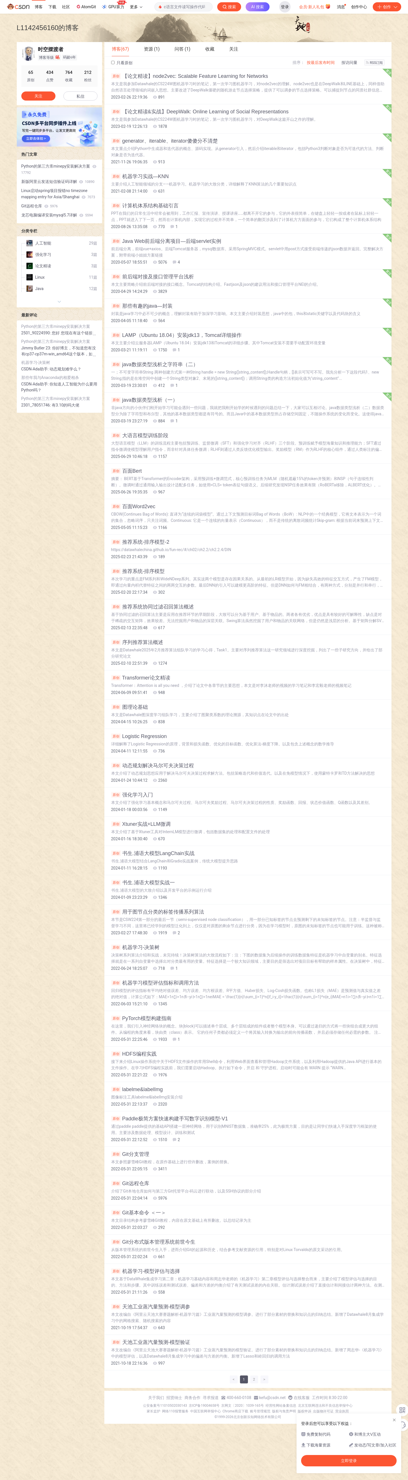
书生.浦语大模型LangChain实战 (152, 853)
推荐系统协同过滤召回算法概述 (152, 607)
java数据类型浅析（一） (144, 400)
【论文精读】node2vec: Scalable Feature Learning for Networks (189, 76)
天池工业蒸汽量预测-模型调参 (150, 1307)
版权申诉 (304, 1411)
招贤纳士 (174, 1397)
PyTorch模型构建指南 (141, 1018)
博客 (39, 7)
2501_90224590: (36, 333)
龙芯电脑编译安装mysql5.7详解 (57, 215)
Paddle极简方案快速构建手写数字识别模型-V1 (169, 1119)
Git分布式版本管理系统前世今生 (153, 1242)
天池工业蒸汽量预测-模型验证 (150, 1342)
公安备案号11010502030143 (165, 1406)
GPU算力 (114, 5)
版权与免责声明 (284, 1411)
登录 (285, 7)
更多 (136, 7)
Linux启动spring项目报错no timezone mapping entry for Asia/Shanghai (58, 193)
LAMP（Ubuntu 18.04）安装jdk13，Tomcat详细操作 (176, 335)
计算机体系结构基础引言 (145, 206)
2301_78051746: (36, 405)
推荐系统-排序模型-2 (140, 542)
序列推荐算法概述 (137, 642)
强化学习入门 (132, 795)
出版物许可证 (323, 1411)
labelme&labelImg (137, 1089)
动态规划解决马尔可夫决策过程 (152, 765)
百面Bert (126, 471)
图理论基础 (129, 707)
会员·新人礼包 (315, 6)
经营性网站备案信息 (281, 1406)
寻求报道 (211, 1397)
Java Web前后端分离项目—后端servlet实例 (166, 241)
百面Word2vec (133, 506)
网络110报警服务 (175, 1411)
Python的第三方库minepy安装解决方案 (58, 169)
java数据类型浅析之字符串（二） (154, 364)
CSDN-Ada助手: (35, 369)
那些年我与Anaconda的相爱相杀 (50, 377)
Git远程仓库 (130, 1183)
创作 (387, 7)
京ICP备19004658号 (204, 1406)
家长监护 (153, 1411)
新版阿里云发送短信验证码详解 (58, 181)
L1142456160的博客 (48, 28)
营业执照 (342, 1411)
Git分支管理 (130, 1154)
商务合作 (192, 1397)
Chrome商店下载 (235, 1411)
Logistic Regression (139, 736)
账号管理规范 (260, 1411)
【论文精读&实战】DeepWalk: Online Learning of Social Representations (200, 111)
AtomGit (86, 6)
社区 (66, 7)
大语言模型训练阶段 (139, 435)
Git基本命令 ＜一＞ (138, 1213)
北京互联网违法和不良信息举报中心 (325, 1406)
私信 (80, 96)
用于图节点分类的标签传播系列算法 (157, 912)
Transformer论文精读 (140, 678)
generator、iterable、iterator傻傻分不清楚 (164, 141)
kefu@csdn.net (272, 1397)
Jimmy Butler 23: (36, 348)
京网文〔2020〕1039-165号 (242, 1406)
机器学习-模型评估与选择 (145, 1271)
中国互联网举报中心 (205, 1411)
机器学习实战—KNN (140, 176)
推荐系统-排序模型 (138, 571)
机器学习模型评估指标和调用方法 (155, 983)
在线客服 (302, 1397)
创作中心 (359, 7)
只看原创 (121, 63)
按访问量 (349, 62)
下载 (52, 7)
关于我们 (156, 1397)
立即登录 (349, 1460)
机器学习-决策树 (135, 947)
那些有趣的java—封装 (142, 306)
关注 (38, 96)
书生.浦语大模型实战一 (143, 882)
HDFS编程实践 (134, 1054)
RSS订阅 (374, 63)
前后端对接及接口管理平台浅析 (152, 277)
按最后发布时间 (321, 62)
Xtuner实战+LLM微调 (141, 824)
